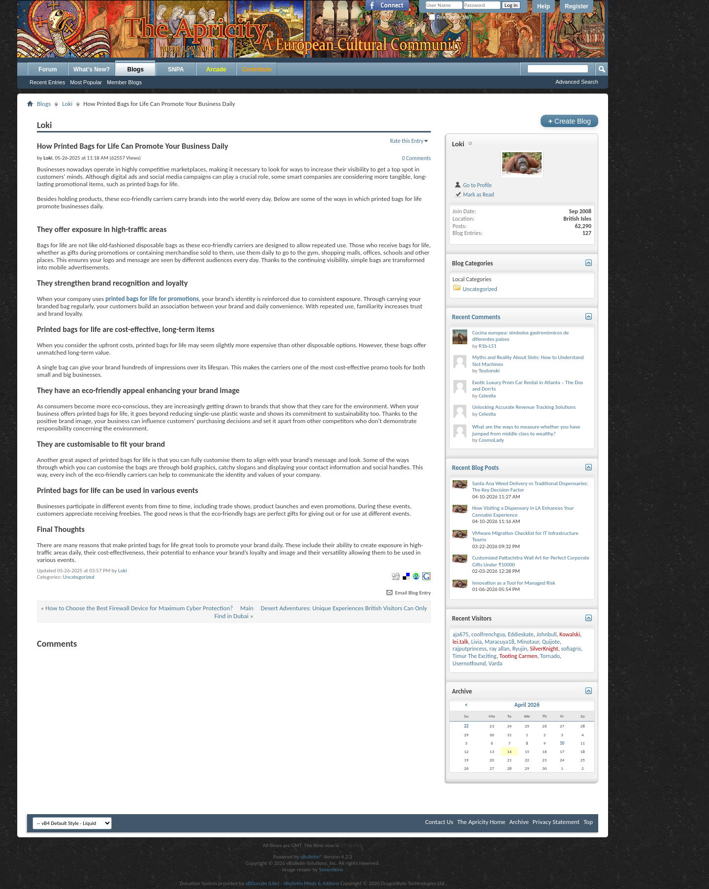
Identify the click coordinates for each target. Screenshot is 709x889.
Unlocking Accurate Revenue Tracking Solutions (524, 407)
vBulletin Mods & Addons (311, 883)
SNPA (176, 69)
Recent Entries (47, 82)
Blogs (136, 69)
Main (247, 608)
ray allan (499, 648)
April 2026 (527, 704)
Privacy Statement (556, 821)
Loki (67, 103)
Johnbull (547, 634)
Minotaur (528, 641)
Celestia (487, 396)
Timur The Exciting (474, 656)
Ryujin (520, 648)
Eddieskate (520, 634)
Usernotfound (469, 663)
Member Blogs (124, 82)
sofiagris (570, 648)
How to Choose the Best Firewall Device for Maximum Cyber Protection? (139, 608)
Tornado (550, 656)
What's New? (91, 69)
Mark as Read (474, 194)
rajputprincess (469, 648)
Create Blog (569, 121)
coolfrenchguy (488, 634)
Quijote (551, 641)
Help (543, 6)
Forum (47, 69)
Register (576, 6)
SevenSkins (331, 869)
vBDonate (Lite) (262, 883)
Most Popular (86, 82)
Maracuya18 (499, 641)
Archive (518, 821)
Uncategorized (79, 577)
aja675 (460, 634)
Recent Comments (476, 317)
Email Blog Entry (408, 593)
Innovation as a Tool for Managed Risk (513, 583)
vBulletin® (311, 857)
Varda (495, 663)
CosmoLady (491, 440)
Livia (476, 641)
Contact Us (439, 821)
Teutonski (489, 370)
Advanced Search (576, 82)
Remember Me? (450, 17)
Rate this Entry (406, 140)
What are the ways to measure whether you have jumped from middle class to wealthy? (526, 430)
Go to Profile (473, 185)
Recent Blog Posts (475, 467)
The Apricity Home (481, 821)
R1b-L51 (487, 346)
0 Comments (416, 158)
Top (588, 821)
